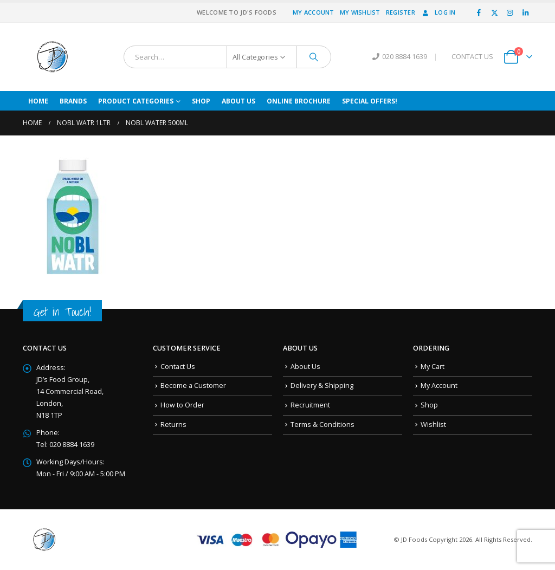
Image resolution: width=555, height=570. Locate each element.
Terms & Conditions (322, 424)
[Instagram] (510, 12)
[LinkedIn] (525, 12)
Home (38, 101)
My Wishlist (360, 12)
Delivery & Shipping (322, 385)
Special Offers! (369, 101)
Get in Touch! (62, 312)
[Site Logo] (52, 56)
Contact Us (177, 366)
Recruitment (310, 405)
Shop (201, 101)
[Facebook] (479, 12)
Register (400, 12)
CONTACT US (472, 56)
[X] (494, 12)
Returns (173, 424)
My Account (313, 12)
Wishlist (433, 424)
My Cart (432, 366)
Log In (438, 12)
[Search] (314, 57)
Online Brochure (299, 101)
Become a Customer (193, 385)
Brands (73, 101)
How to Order (182, 405)
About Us (238, 101)
